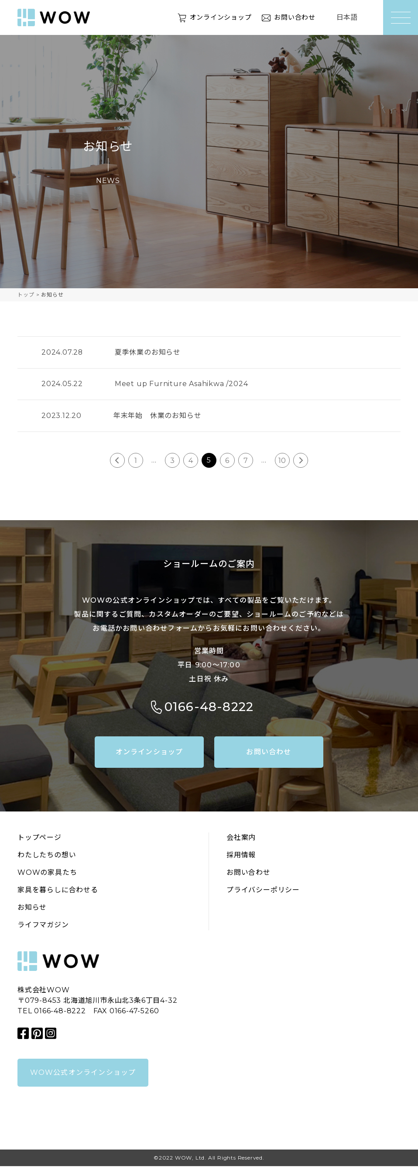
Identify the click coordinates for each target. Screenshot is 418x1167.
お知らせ (32, 908)
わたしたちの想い (46, 856)
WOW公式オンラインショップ (83, 1073)
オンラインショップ (216, 17)
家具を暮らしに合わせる (57, 891)
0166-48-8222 (209, 707)
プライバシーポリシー (263, 891)
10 (282, 461)
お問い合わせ (293, 17)
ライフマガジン (43, 926)
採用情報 (241, 856)
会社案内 (241, 838)
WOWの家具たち (47, 873)
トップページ (39, 838)
